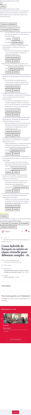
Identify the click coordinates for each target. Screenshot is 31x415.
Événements (6, 237)
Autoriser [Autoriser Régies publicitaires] (8, 153)
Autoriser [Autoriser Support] (8, 190)
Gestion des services (12, 57)
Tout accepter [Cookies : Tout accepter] (5, 29)
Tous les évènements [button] (15, 339)
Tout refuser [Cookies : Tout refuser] (14, 29)
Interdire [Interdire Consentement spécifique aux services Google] (16, 114)
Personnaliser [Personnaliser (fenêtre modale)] (24, 223)
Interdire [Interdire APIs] (16, 61)
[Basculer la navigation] (29, 232)
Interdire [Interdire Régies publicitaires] (16, 153)
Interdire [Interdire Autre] (16, 72)
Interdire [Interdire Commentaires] (16, 90)
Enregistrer (4, 216)
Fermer (3, 6)
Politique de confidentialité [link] (8, 24)
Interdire (16, 39)
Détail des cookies (17, 42)
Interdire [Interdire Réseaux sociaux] (16, 172)
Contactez (5, 298)
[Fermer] (1, 3)
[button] (15, 412)
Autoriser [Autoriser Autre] (8, 72)
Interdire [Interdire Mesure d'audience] (16, 135)
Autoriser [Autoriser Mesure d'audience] (8, 135)
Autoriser (8, 39)
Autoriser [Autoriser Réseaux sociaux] (8, 172)
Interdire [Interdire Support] (16, 190)
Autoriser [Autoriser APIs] (8, 61)
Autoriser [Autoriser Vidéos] (8, 209)
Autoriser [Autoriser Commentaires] (8, 90)
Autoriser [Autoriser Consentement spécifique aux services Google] (8, 114)
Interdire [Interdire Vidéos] (16, 209)
